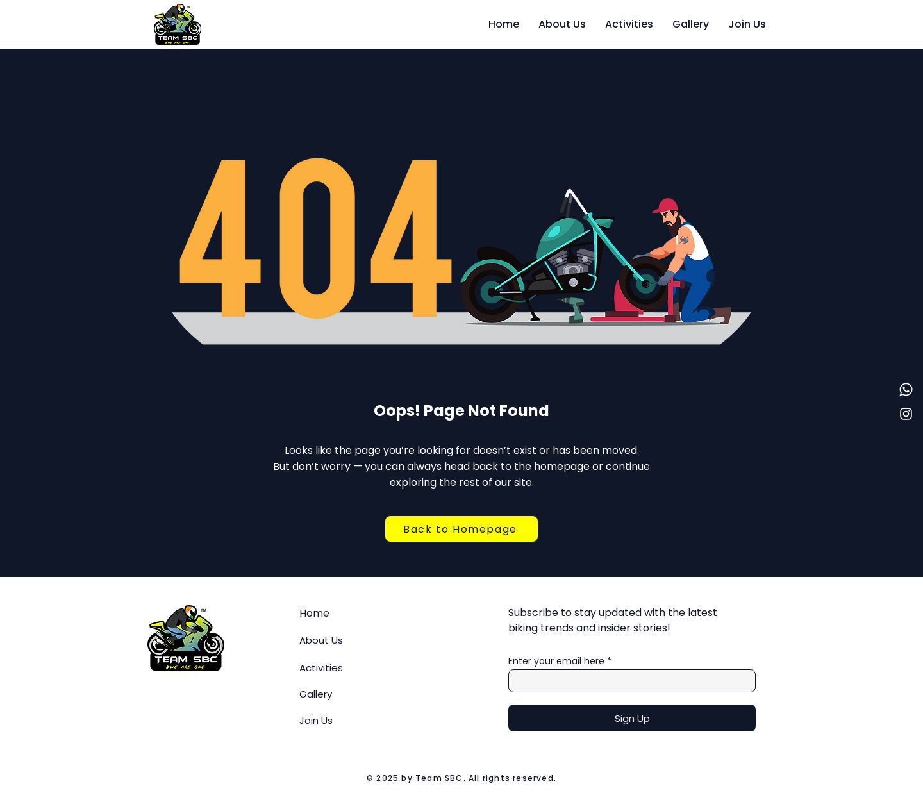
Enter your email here (556, 660)
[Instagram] (906, 414)
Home (314, 613)
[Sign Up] (632, 718)
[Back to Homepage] (461, 529)
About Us (321, 640)
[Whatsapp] (906, 389)
